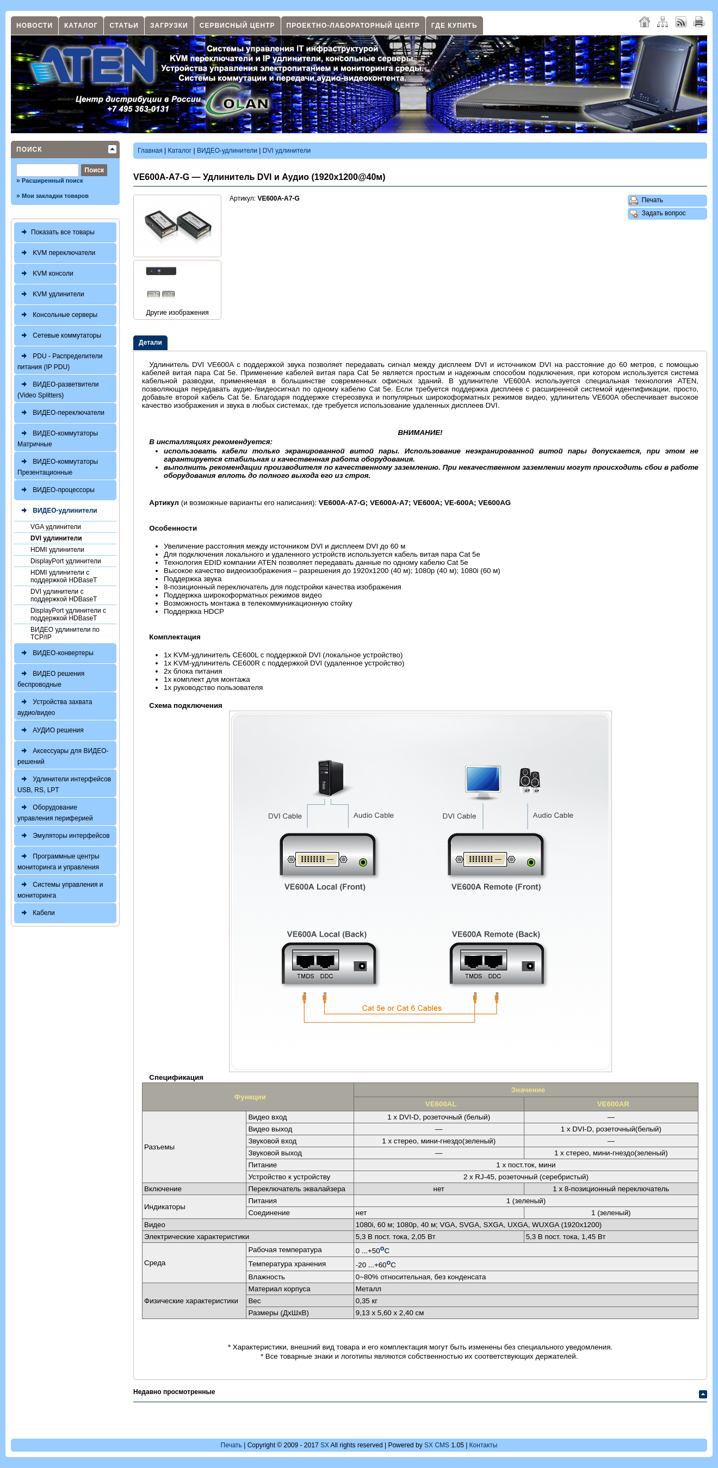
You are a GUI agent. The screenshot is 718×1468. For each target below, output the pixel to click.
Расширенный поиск (52, 180)
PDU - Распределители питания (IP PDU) (60, 360)
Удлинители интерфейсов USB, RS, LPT (64, 783)
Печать (646, 200)
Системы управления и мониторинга (60, 888)
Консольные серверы (57, 315)
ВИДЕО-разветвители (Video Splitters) (58, 388)
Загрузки (169, 25)
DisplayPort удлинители (65, 561)
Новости (34, 25)
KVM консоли (45, 274)
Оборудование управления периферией (55, 811)
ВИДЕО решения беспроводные (50, 677)
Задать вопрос (657, 213)
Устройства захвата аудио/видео (54, 706)
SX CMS (436, 1445)
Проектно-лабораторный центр (353, 25)
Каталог (81, 25)
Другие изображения (177, 312)
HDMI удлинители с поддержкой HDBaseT (63, 576)
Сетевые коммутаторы (59, 336)
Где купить (454, 25)
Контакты (483, 1445)
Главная (150, 150)
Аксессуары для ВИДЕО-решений (63, 755)
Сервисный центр (237, 25)
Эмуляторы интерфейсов (63, 836)
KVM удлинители (50, 294)
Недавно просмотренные (174, 1392)
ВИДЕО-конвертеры (55, 653)
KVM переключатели (56, 253)
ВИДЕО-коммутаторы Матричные (57, 437)
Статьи (124, 25)
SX (324, 1445)
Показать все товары (56, 232)
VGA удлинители (55, 527)
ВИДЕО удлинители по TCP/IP (65, 633)
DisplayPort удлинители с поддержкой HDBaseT (68, 614)
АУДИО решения (50, 730)
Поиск (29, 149)
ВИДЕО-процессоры (56, 490)
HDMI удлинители (57, 549)
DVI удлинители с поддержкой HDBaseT (63, 595)
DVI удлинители (56, 538)
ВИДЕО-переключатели (60, 413)
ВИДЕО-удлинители (57, 511)
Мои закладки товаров (55, 195)
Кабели (36, 913)
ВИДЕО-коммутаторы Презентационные (57, 465)
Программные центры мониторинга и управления (58, 860)
